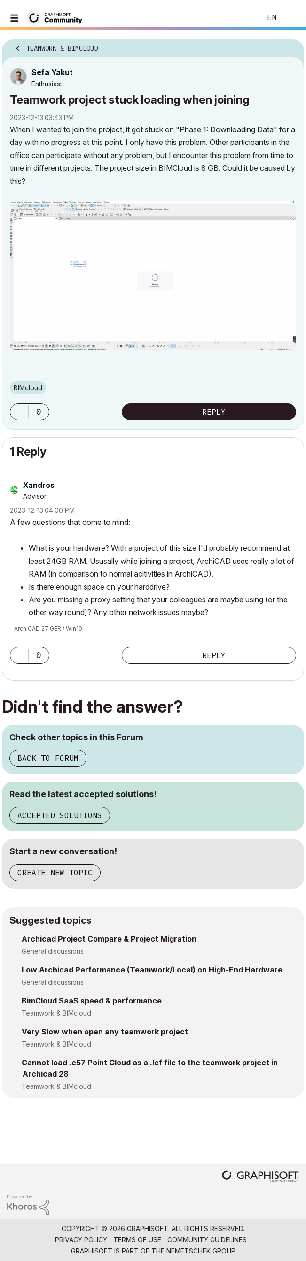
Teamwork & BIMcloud (56, 1013)
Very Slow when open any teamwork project (105, 1031)
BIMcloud (28, 388)
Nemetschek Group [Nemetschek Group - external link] (200, 1251)
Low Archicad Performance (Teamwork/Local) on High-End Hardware (152, 969)
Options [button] (291, 45)
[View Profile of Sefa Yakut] (52, 72)
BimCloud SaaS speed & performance (92, 1000)
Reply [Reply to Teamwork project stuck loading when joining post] (214, 412)
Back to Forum (47, 758)
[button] (153, 275)
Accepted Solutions (59, 815)
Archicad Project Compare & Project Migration (109, 938)
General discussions (53, 951)
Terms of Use (137, 1240)
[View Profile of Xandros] (39, 485)
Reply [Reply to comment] (214, 655)
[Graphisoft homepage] (260, 1177)
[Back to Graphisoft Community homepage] (57, 17)
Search (240, 17)
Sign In (291, 18)
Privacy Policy (81, 1240)
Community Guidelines (207, 1240)
